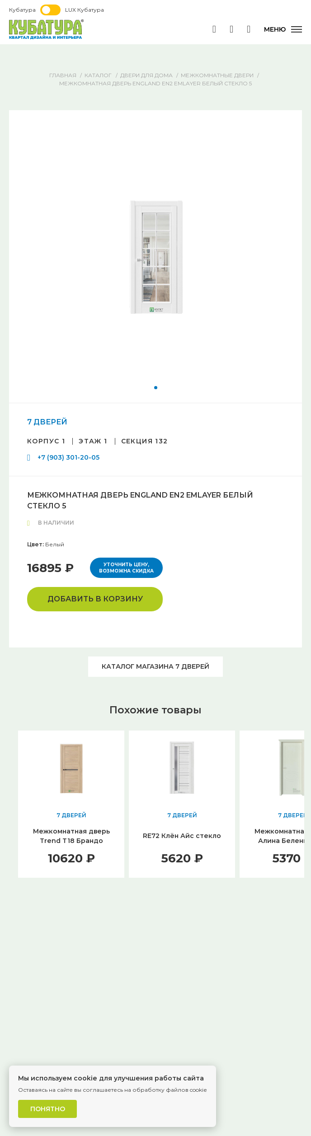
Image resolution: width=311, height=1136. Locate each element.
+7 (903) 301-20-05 (68, 457)
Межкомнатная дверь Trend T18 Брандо (71, 836)
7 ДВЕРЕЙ (47, 422)
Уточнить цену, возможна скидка (126, 568)
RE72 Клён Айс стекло (182, 836)
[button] (155, 387)
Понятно (47, 1109)
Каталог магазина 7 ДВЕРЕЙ (155, 666)
